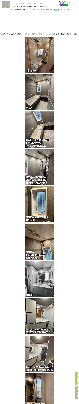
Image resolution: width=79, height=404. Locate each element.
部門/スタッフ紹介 (49, 9)
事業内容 (24, 9)
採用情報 (56, 9)
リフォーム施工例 (32, 9)
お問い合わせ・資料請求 (65, 9)
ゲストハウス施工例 (40, 9)
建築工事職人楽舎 (18, 9)
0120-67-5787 (65, 1)
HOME (11, 9)
